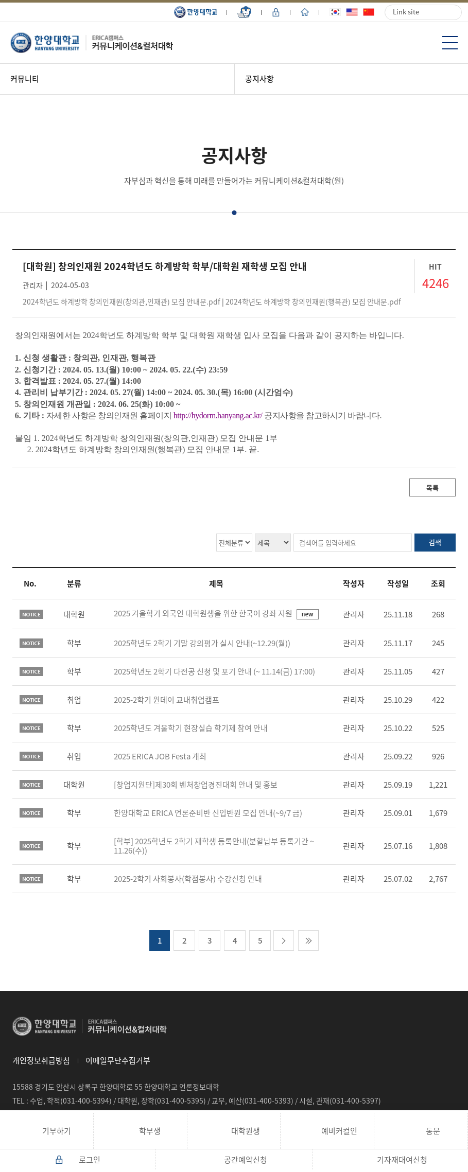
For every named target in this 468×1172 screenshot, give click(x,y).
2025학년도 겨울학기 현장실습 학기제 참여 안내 (191, 728)
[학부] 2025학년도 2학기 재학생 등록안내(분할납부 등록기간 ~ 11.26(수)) (214, 846)
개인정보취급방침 (41, 1060)
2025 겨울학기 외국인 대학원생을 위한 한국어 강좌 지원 (204, 613)
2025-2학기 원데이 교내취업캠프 (166, 699)
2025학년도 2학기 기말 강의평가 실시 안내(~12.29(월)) (202, 643)
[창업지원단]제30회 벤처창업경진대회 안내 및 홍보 (196, 784)
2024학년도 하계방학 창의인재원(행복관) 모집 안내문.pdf (313, 301)
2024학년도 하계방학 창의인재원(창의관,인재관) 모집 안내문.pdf (121, 301)
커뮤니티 (24, 78)
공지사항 (259, 78)
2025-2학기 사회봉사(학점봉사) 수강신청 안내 (188, 878)
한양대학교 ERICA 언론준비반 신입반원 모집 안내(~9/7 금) (208, 813)
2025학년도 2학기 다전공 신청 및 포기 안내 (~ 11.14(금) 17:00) (214, 671)
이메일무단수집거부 (117, 1060)
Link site (406, 11)
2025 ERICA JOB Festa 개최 (160, 756)
